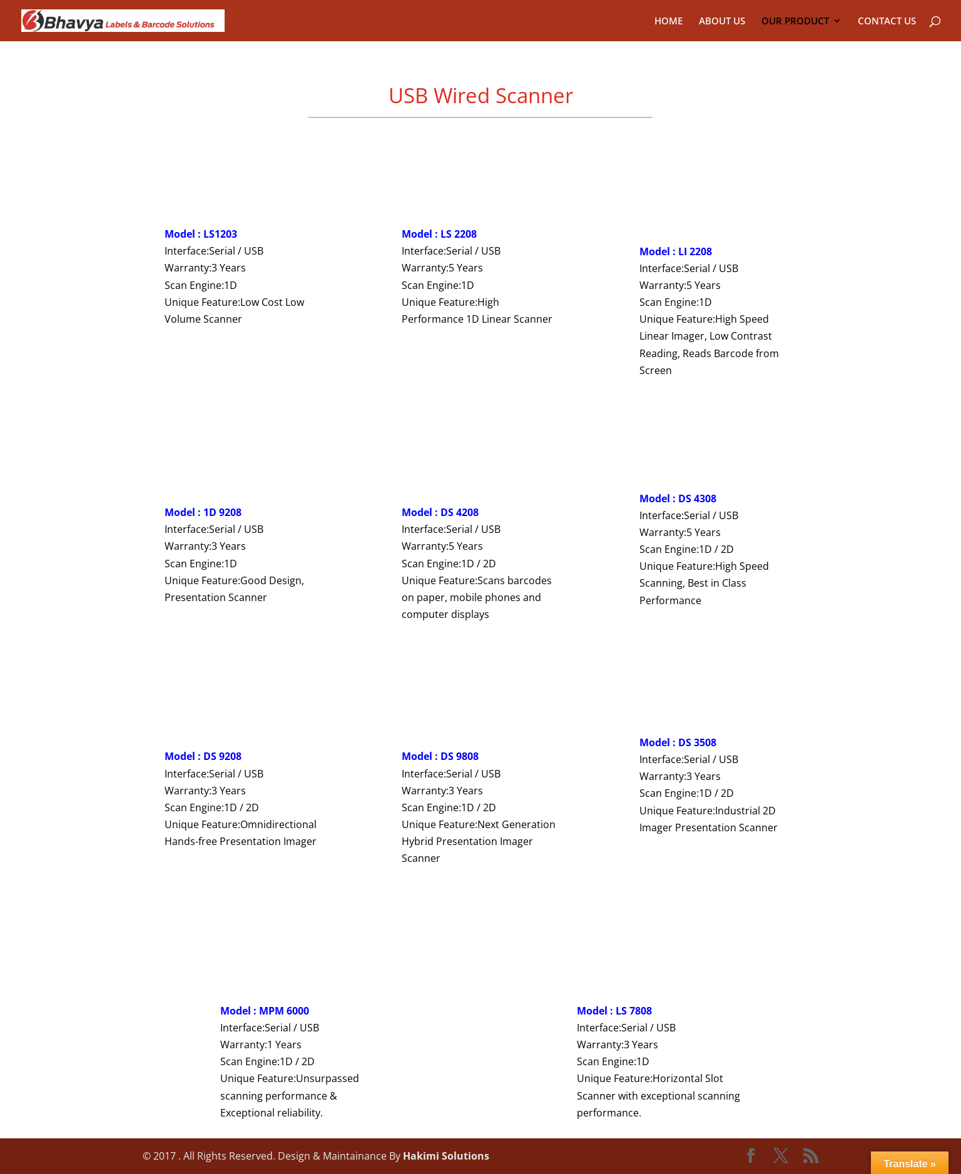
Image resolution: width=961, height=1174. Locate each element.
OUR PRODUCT (795, 21)
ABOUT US (722, 21)
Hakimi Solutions (446, 1156)
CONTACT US (887, 21)
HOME (668, 21)
